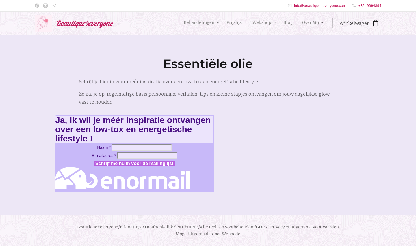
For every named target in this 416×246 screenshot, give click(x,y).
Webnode (231, 233)
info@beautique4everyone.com (320, 5)
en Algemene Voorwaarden (312, 227)
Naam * (104, 147)
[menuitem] (279, 23)
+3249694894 (369, 5)
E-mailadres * (104, 155)
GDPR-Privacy (270, 227)
